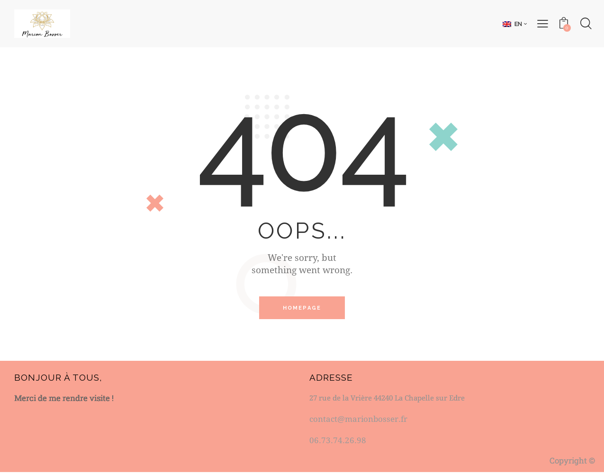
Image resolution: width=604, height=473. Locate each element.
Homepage (302, 308)
